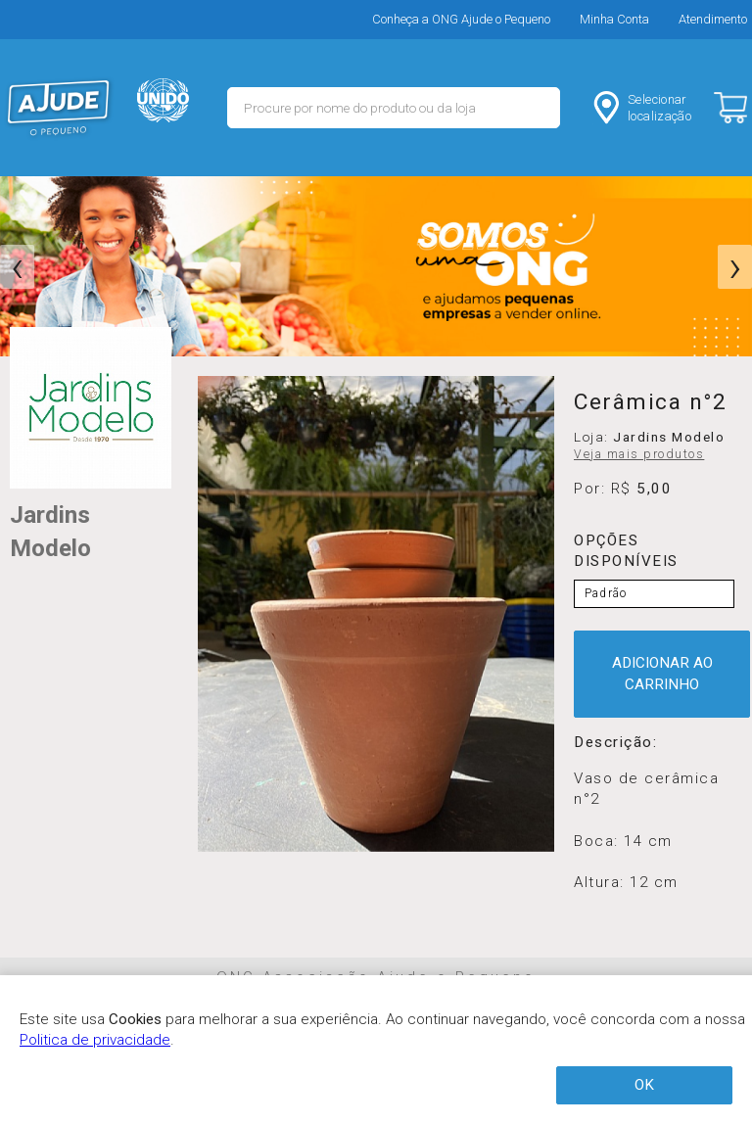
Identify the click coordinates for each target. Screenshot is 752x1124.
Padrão (606, 593)
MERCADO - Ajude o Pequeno (59, 107)
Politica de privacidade (95, 1040)
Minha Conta (614, 19)
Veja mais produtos (639, 454)
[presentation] (17, 267)
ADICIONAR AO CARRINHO (662, 673)
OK (644, 1085)
